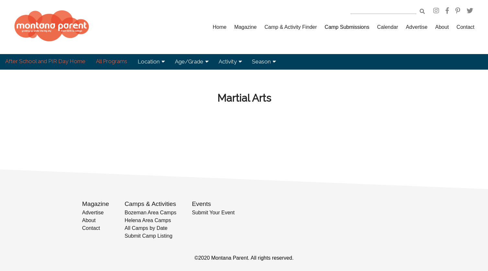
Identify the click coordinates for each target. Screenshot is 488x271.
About (442, 27)
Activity (230, 61)
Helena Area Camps (148, 220)
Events (201, 203)
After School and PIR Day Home (45, 61)
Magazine (245, 27)
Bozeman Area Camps (150, 212)
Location (151, 61)
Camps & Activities (150, 203)
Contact (465, 27)
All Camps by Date (146, 228)
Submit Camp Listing (149, 236)
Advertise (416, 27)
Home (220, 27)
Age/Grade (191, 61)
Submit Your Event (213, 212)
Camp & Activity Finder (291, 27)
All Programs (111, 61)
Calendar (387, 27)
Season (264, 61)
